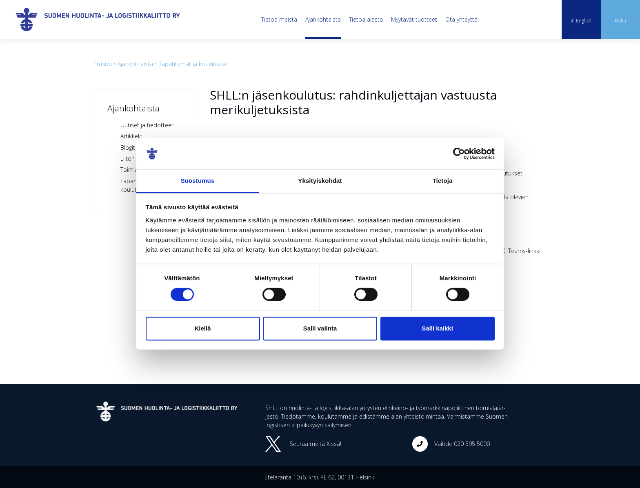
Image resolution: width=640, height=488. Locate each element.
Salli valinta (320, 328)
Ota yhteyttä (461, 19)
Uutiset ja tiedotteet (146, 125)
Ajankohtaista (323, 19)
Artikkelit (131, 136)
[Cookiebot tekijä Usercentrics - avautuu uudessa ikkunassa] (459, 154)
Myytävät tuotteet (414, 19)
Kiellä (202, 328)
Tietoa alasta (366, 19)
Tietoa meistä (279, 19)
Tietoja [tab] (443, 180)
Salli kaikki (437, 328)
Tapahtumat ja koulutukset (194, 64)
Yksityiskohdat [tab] (320, 180)
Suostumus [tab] (198, 180)
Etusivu (102, 64)
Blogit (127, 147)
